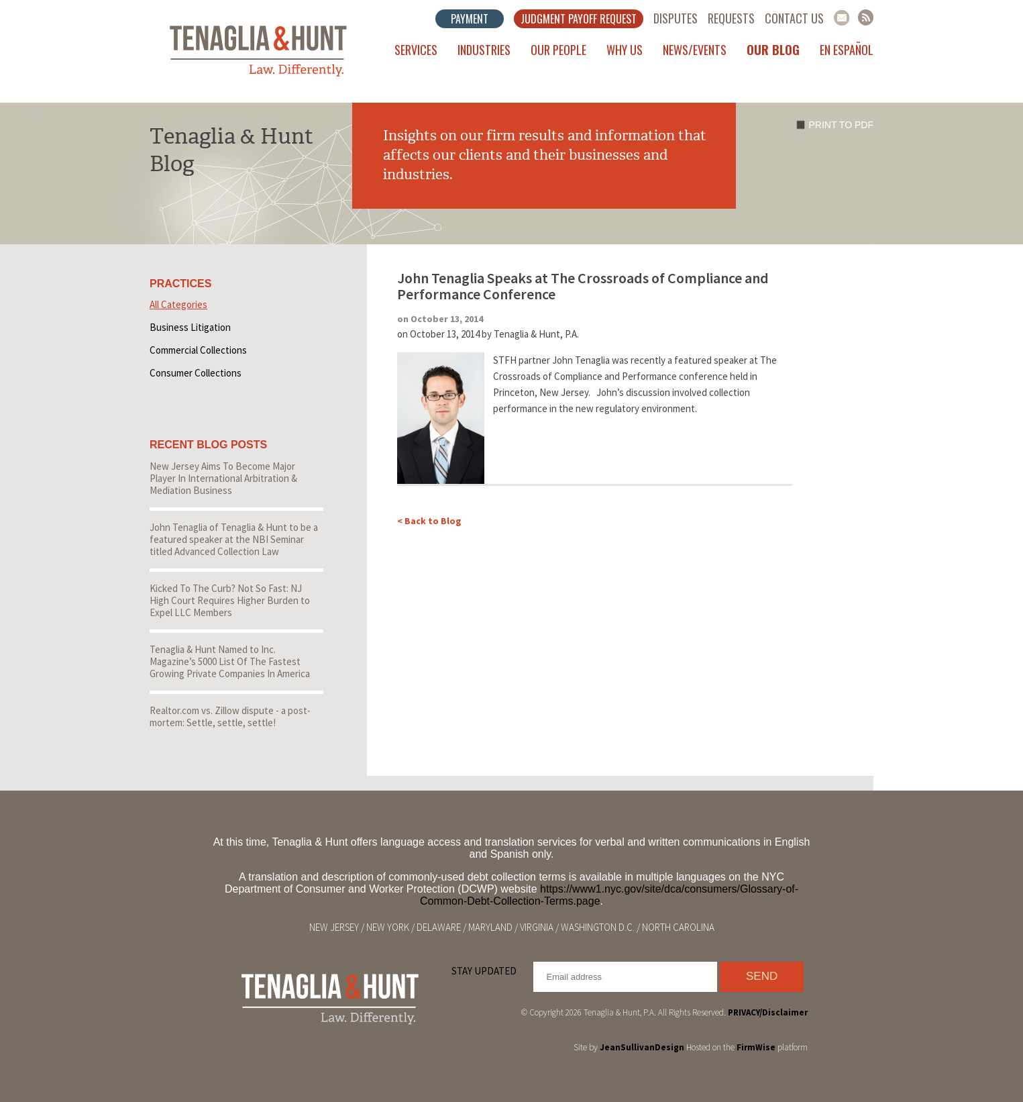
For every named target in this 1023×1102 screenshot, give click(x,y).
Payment (469, 19)
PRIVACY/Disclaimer (768, 1012)
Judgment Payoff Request (579, 19)
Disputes (675, 18)
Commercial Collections (198, 350)
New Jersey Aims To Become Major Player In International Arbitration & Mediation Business (223, 478)
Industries (483, 49)
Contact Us (794, 18)
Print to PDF (841, 124)
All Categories (178, 304)
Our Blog (773, 49)
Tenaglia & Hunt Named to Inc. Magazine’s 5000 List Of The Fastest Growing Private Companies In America (230, 661)
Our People (558, 49)
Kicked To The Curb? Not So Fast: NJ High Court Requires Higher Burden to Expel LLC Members (230, 600)
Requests (731, 18)
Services (415, 49)
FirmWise (756, 1047)
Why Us (624, 49)
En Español (846, 49)
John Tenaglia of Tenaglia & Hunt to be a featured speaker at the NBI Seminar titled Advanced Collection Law (234, 539)
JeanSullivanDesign (642, 1047)
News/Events (694, 49)
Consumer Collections (195, 372)
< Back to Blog (429, 521)
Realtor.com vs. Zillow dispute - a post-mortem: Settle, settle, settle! (230, 716)
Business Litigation (190, 327)
